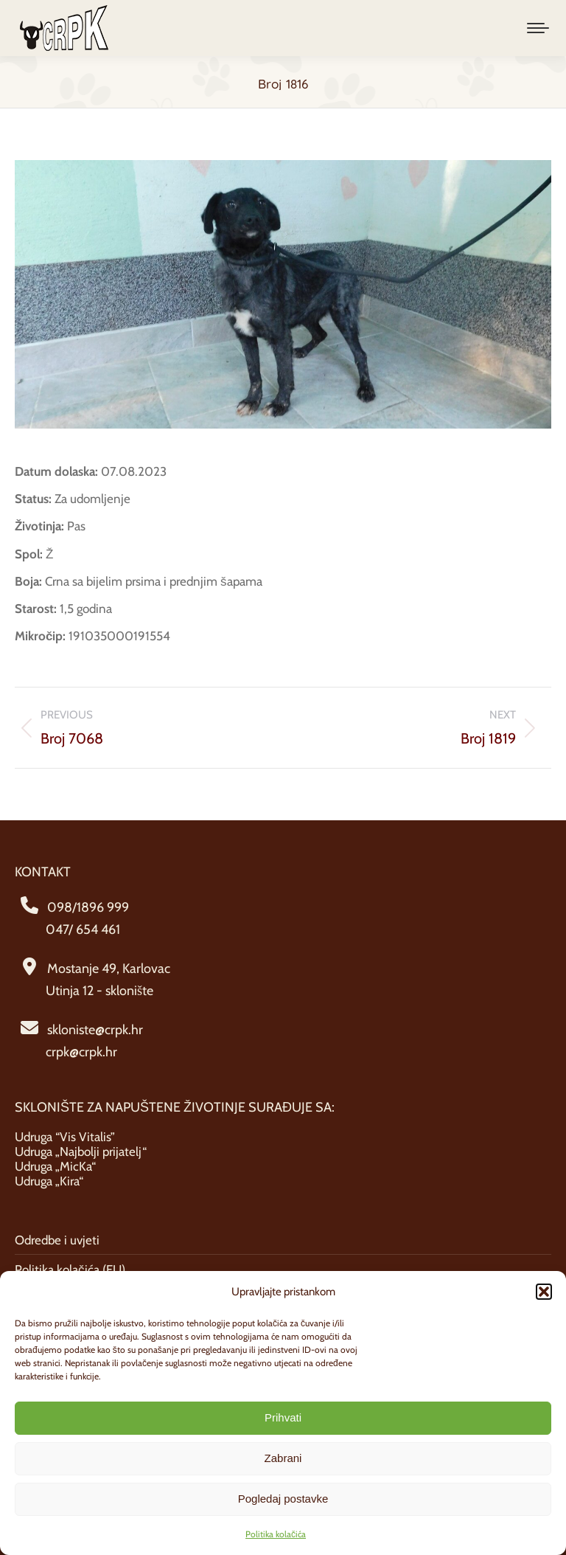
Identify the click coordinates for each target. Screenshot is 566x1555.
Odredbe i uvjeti (57, 1240)
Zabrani (283, 1458)
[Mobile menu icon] (538, 28)
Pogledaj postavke (283, 1498)
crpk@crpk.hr (81, 1052)
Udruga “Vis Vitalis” (65, 1136)
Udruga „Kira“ (49, 1181)
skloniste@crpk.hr (95, 1030)
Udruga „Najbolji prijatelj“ (81, 1151)
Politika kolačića (275, 1534)
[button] (544, 1291)
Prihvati (283, 1417)
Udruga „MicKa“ (55, 1166)
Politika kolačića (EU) (70, 1269)
